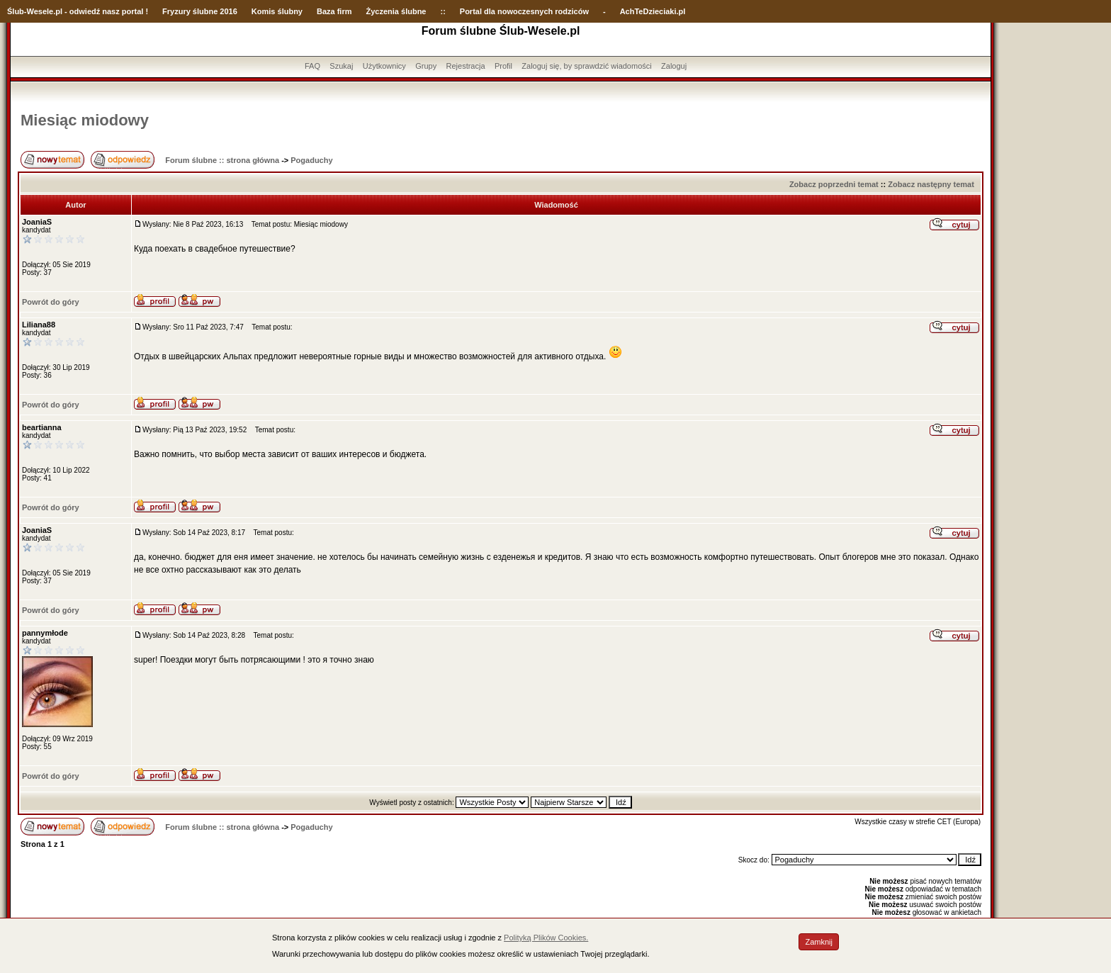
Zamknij (819, 942)
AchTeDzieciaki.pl (653, 11)
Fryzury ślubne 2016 (199, 11)
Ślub (15, 11)
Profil (503, 66)
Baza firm (334, 11)
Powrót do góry (50, 302)
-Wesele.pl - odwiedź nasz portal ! (86, 11)
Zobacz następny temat (931, 184)
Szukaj (341, 66)
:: (442, 11)
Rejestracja (465, 66)
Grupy (425, 66)
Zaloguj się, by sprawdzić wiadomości (586, 66)
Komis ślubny (277, 11)
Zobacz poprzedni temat (834, 184)
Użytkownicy (384, 66)
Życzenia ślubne (396, 11)
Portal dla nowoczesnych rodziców (524, 11)
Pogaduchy (311, 160)
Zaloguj (674, 66)
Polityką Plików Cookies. (546, 937)
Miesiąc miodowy (85, 120)
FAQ (312, 66)
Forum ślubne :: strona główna (222, 160)
